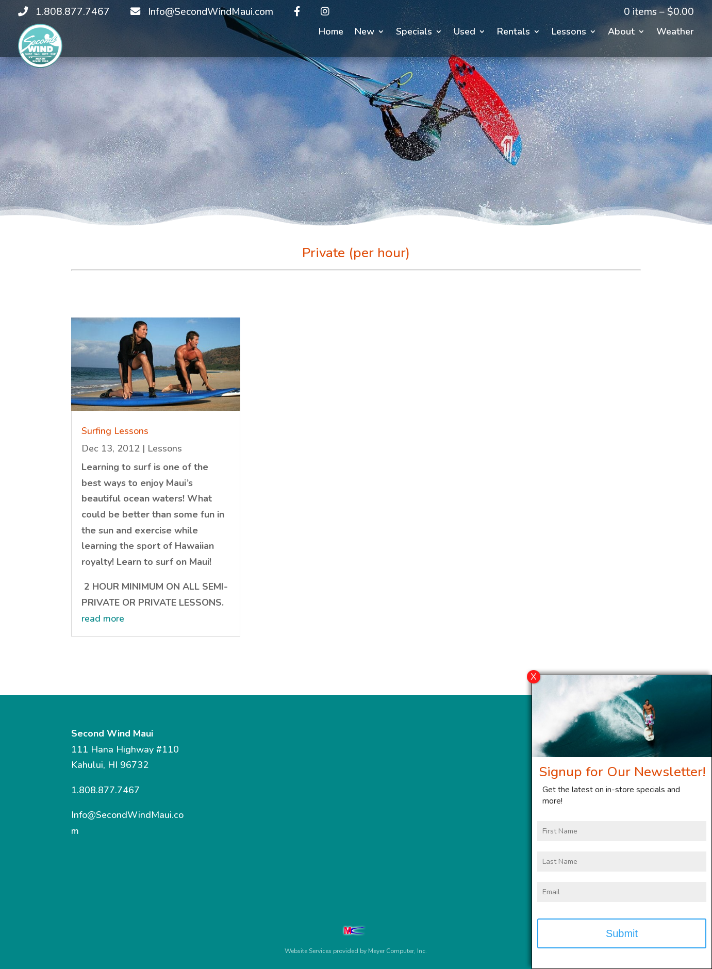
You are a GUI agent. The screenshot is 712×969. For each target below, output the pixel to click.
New (364, 33)
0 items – (659, 12)
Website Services (308, 951)
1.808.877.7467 (105, 790)
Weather (675, 33)
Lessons (569, 33)
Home (331, 33)
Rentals (513, 33)
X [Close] (534, 683)
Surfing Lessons (114, 431)
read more (102, 618)
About (621, 33)
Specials (414, 33)
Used (464, 33)
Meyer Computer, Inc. (397, 951)
